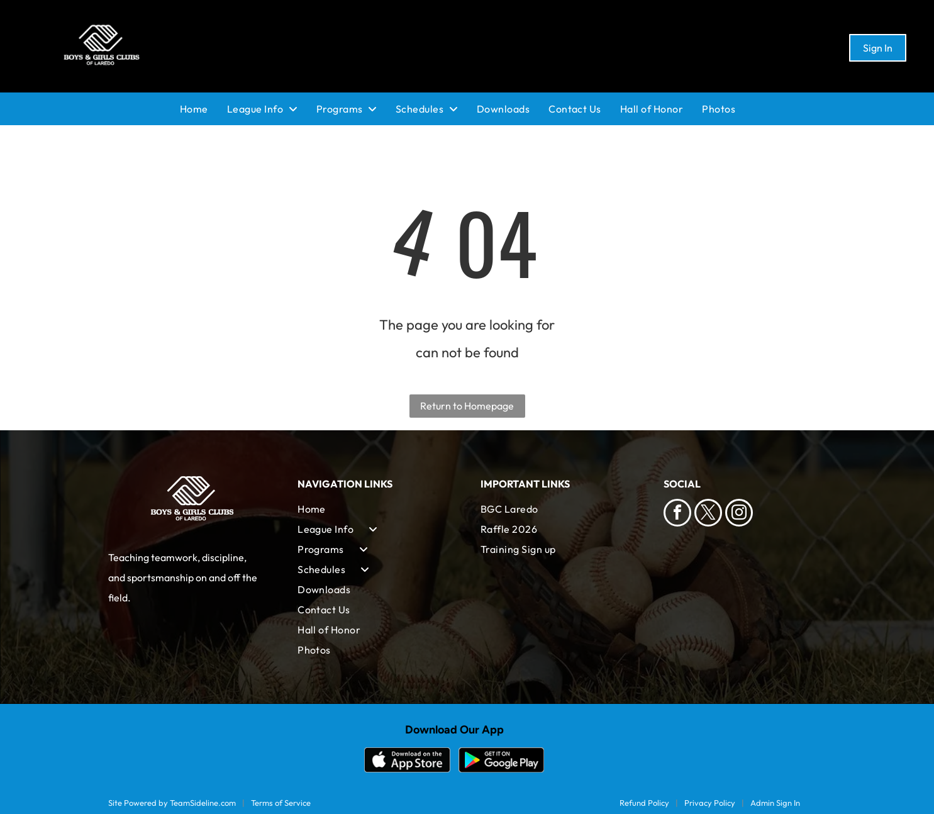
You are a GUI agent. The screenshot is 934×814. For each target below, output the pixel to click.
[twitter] (708, 514)
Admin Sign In (775, 803)
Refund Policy (644, 803)
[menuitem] (203, 108)
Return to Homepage (467, 405)
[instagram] (739, 514)
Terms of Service (281, 803)
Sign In (877, 48)
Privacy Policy (709, 803)
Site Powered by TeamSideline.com (172, 803)
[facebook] (677, 514)
